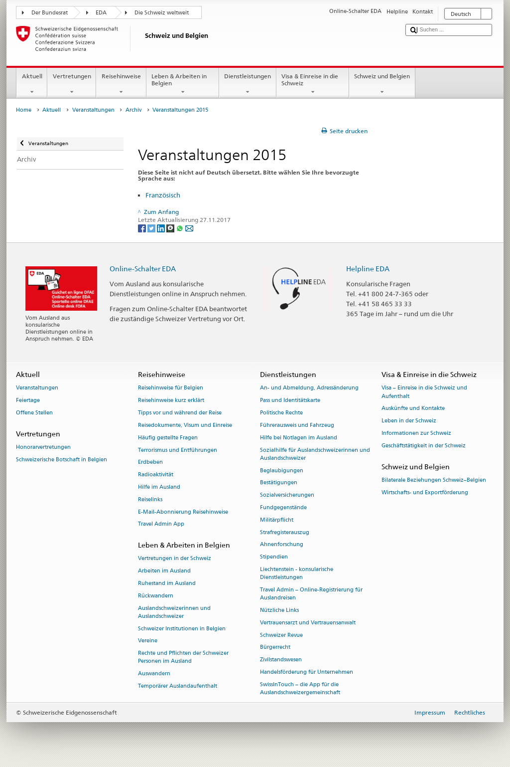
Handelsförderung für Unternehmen (306, 672)
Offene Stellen (34, 412)
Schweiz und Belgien (382, 84)
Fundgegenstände (283, 507)
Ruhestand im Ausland (167, 583)
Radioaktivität (155, 475)
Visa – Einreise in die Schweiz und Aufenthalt (424, 392)
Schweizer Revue (281, 635)
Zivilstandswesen (281, 660)
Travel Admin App (161, 524)
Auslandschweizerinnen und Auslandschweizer (174, 612)
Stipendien (274, 557)
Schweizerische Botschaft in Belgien (61, 459)
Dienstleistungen (248, 84)
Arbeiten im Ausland (164, 571)
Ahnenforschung (281, 545)
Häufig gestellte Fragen (168, 437)
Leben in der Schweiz (409, 421)
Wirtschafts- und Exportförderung (425, 492)
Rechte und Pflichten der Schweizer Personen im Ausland (183, 657)
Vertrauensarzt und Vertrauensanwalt (308, 622)
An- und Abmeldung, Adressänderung (309, 388)
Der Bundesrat (49, 12)
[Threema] (171, 228)
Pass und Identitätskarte (290, 400)
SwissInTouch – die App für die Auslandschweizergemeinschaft (300, 688)
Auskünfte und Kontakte (413, 408)
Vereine (147, 641)
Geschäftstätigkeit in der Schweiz (424, 445)
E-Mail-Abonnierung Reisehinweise (183, 512)
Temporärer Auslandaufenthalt (177, 686)
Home (23, 110)
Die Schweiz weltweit (161, 12)
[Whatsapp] (180, 228)
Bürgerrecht (275, 647)
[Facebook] (142, 228)
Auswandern (154, 674)
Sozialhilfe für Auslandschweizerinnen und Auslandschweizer (315, 454)
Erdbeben (150, 462)
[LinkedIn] (161, 228)
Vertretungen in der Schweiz (174, 559)
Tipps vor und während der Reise (180, 412)
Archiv (133, 110)
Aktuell (32, 84)
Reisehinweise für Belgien (170, 388)
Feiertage (28, 400)
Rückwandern (155, 595)
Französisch (162, 195)
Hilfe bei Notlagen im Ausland (298, 437)
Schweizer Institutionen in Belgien (182, 628)
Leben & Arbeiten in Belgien (183, 84)
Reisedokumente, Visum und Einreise (185, 425)
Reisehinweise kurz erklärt (171, 400)
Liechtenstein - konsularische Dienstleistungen (296, 573)
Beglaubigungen (281, 470)
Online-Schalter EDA (143, 268)
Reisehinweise (121, 84)
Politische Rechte (281, 412)
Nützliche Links (279, 610)
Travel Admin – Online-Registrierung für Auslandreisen (311, 593)
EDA (101, 12)
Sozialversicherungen (287, 495)
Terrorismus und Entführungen (177, 450)
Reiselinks (150, 499)
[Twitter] (152, 228)
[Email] (189, 228)
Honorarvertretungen (43, 447)
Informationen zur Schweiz (416, 433)
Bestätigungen (278, 483)
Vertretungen (72, 84)
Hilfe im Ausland (159, 487)
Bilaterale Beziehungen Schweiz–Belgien (434, 480)
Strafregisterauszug (284, 532)
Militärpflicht (276, 520)
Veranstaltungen (93, 110)
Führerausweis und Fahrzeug (297, 425)
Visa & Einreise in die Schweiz (313, 84)
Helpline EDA (367, 268)
